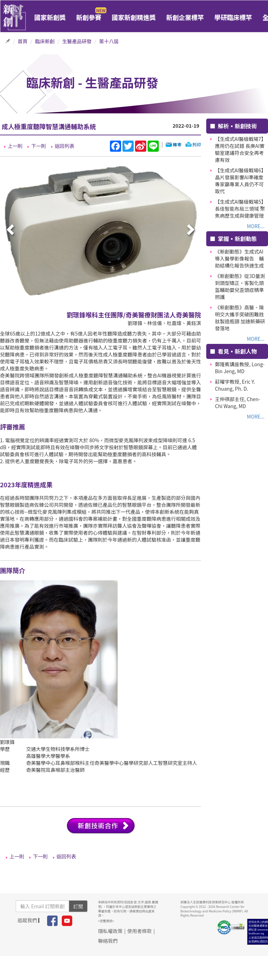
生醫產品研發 (76, 41)
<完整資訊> (106, 921)
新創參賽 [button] (88, 17)
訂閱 (78, 906)
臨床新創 (45, 41)
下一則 (38, 145)
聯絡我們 (108, 940)
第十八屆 (109, 41)
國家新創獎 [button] (50, 17)
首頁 (23, 41)
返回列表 (64, 145)
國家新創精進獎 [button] (134, 17)
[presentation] (11, 230)
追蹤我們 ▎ (30, 920)
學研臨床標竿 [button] (233, 17)
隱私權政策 (110, 930)
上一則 (15, 145)
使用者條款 (139, 930)
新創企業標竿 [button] (185, 17)
